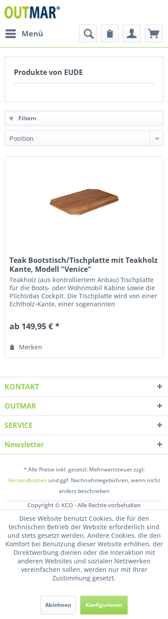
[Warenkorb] (154, 34)
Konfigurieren (104, 605)
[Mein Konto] (132, 34)
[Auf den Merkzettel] (25, 347)
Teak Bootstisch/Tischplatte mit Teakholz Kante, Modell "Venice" (83, 265)
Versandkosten (27, 480)
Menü (24, 32)
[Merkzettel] (110, 34)
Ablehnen (58, 605)
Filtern (22, 118)
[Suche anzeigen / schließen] (88, 34)
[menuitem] (23, 34)
